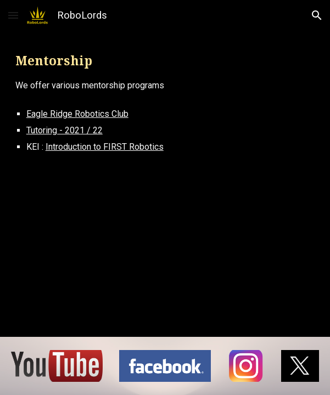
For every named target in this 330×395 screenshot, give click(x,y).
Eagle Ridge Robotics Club (77, 114)
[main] (165, 72)
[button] (13, 15)
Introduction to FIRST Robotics (105, 147)
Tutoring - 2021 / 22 (64, 130)
